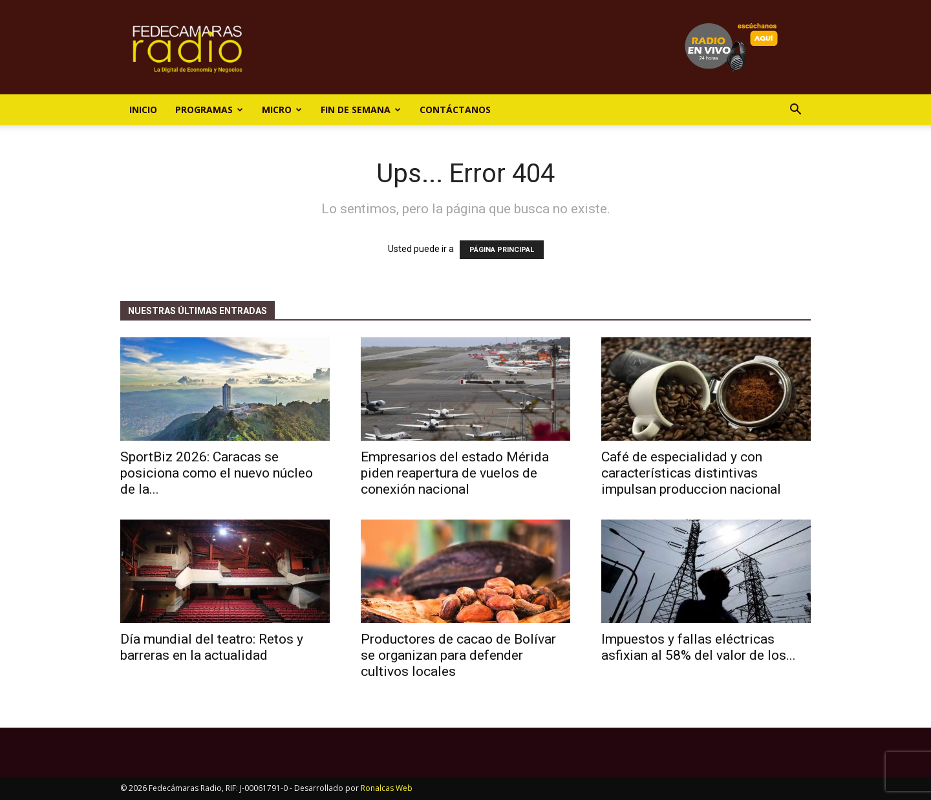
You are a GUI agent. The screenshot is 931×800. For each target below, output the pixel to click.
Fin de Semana (361, 109)
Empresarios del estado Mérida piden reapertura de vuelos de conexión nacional (455, 473)
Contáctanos (455, 109)
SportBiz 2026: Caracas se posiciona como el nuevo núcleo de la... (216, 473)
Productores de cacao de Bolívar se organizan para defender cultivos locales (458, 655)
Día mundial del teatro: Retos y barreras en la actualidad (211, 647)
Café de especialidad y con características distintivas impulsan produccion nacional (691, 473)
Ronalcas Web (386, 788)
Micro (282, 109)
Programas (209, 109)
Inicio (143, 109)
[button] (795, 111)
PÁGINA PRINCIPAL (501, 250)
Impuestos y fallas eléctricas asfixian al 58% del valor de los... (698, 647)
